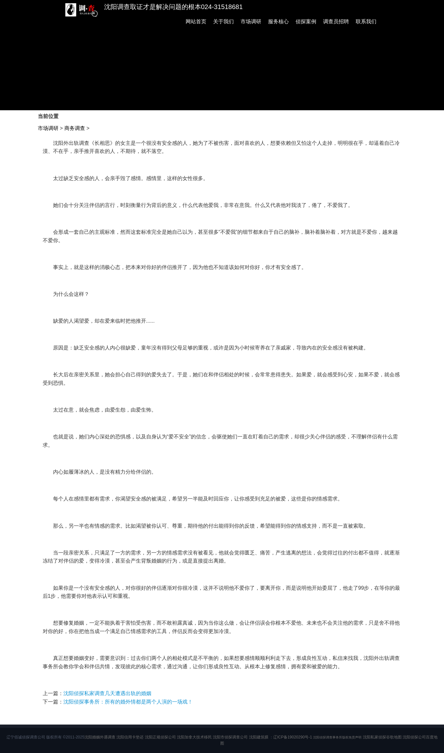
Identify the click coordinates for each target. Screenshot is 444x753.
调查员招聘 (336, 21)
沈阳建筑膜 (258, 737)
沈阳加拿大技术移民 (194, 737)
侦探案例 (306, 21)
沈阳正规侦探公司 (160, 737)
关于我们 (223, 21)
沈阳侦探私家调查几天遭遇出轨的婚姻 (107, 693)
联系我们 (366, 21)
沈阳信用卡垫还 (130, 737)
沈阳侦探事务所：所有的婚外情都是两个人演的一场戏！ (128, 702)
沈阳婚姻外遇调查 (99, 737)
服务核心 (278, 21)
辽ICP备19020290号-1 (292, 737)
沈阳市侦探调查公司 (230, 737)
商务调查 (74, 128)
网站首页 (196, 21)
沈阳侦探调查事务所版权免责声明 (337, 737)
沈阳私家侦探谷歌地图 (382, 737)
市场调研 (251, 21)
